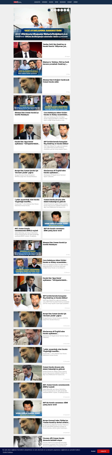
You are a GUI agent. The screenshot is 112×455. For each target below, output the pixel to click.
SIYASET (69, 2)
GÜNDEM (44, 2)
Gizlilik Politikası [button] (8, 452)
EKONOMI (63, 2)
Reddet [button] (93, 451)
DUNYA (51, 2)
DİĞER (76, 2)
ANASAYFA (37, 2)
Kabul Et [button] (103, 451)
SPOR (56, 2)
